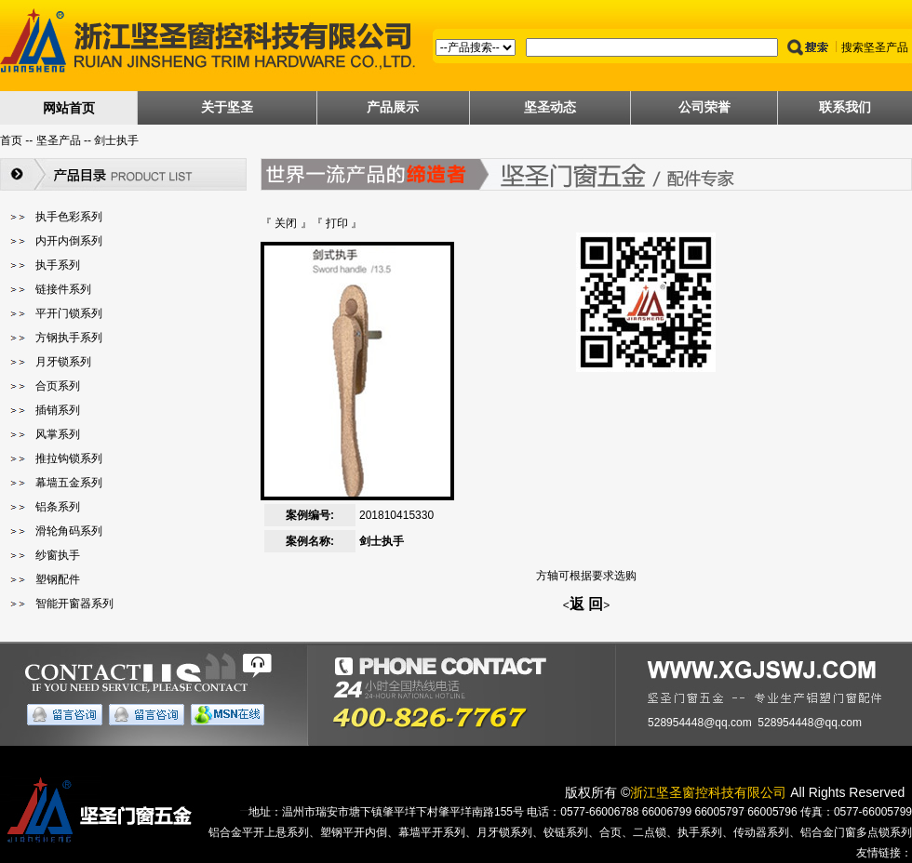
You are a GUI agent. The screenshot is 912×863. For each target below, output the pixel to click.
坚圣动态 (550, 107)
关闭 (286, 223)
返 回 (586, 604)
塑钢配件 (57, 579)
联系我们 (845, 107)
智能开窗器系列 (74, 603)
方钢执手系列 (68, 337)
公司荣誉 (704, 107)
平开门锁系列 (68, 313)
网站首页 (69, 107)
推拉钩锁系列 (68, 458)
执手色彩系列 (68, 216)
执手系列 (57, 265)
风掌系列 (57, 434)
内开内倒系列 (68, 240)
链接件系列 (63, 289)
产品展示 (393, 107)
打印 (337, 223)
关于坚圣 (227, 107)
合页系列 (57, 385)
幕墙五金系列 (68, 482)
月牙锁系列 (63, 361)
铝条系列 (57, 506)
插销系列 (57, 410)
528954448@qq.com (700, 722)
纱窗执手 (57, 555)
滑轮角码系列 (68, 531)
